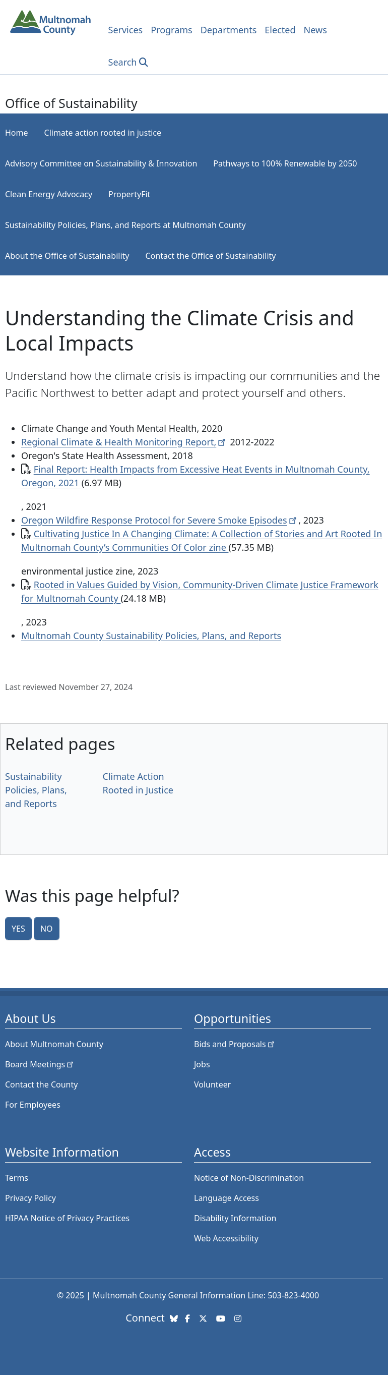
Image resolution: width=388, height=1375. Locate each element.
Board (40, 1064)
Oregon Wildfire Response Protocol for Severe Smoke (159, 520)
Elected (280, 30)
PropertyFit (129, 194)
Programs (171, 30)
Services (125, 30)
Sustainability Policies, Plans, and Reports (36, 790)
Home (16, 132)
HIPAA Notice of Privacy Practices (67, 1218)
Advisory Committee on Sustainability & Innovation (101, 163)
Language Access (226, 1198)
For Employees (32, 1104)
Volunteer (212, 1084)
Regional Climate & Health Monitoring (124, 442)
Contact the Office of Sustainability (211, 255)
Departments (229, 30)
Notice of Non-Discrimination (249, 1177)
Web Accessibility (226, 1238)
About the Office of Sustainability (67, 255)
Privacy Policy (30, 1198)
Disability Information (235, 1218)
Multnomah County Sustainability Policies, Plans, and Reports (151, 635)
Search (122, 62)
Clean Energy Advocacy (48, 194)
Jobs (202, 1064)
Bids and (235, 1044)
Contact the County (41, 1084)
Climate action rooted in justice (102, 132)
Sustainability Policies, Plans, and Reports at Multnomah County (125, 225)
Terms (16, 1177)
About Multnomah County (54, 1044)
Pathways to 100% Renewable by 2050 (285, 163)
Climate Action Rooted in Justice (138, 783)
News (315, 30)
